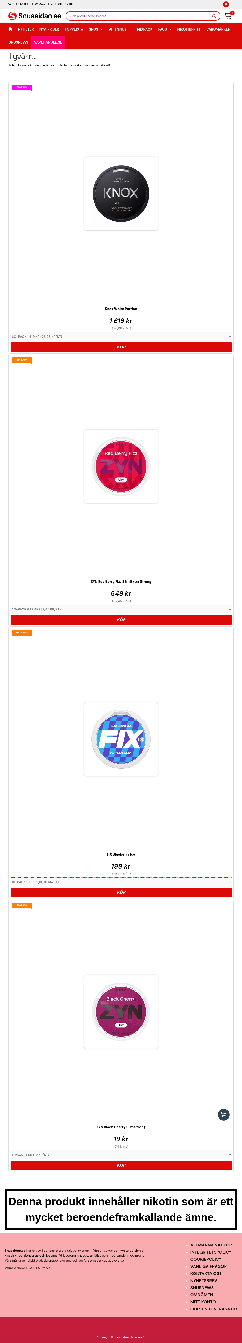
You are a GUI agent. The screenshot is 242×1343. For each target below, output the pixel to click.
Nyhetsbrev (203, 1280)
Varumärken (218, 29)
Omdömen (201, 1295)
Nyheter (26, 29)
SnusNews (18, 42)
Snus (96, 29)
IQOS (165, 29)
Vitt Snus (120, 29)
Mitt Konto (203, 1302)
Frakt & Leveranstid (213, 1309)
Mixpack (144, 29)
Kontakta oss (206, 1273)
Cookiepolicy (205, 1259)
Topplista (74, 29)
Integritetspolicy (211, 1252)
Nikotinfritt (189, 29)
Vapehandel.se (48, 42)
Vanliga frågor (208, 1266)
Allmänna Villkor (211, 1245)
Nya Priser (49, 29)
